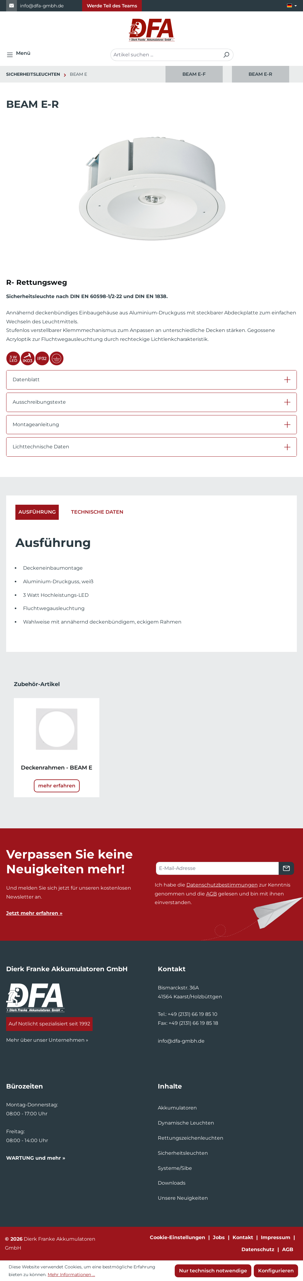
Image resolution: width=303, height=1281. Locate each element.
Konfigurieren (276, 1271)
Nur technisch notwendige (213, 1271)
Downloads (171, 1183)
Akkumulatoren (177, 1108)
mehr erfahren (56, 786)
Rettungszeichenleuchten (190, 1138)
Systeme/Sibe (175, 1168)
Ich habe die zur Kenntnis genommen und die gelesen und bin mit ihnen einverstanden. (222, 894)
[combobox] (164, 55)
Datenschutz (257, 1249)
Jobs (219, 1237)
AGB (211, 894)
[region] (227, 74)
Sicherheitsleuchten (183, 1153)
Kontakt (243, 1237)
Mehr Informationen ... (71, 1274)
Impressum (275, 1237)
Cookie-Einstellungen (177, 1237)
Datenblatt (26, 379)
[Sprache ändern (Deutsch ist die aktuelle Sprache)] (292, 6)
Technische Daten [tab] (97, 512)
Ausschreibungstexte (39, 402)
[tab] (37, 512)
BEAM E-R (260, 74)
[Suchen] (226, 55)
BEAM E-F (194, 74)
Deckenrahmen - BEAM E (56, 767)
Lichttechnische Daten (41, 447)
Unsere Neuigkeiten (183, 1198)
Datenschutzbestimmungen (222, 885)
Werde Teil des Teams (112, 6)
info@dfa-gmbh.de (42, 6)
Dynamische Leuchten (186, 1123)
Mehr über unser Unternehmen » (47, 1040)
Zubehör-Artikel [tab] (37, 684)
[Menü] (20, 55)
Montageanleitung (36, 424)
